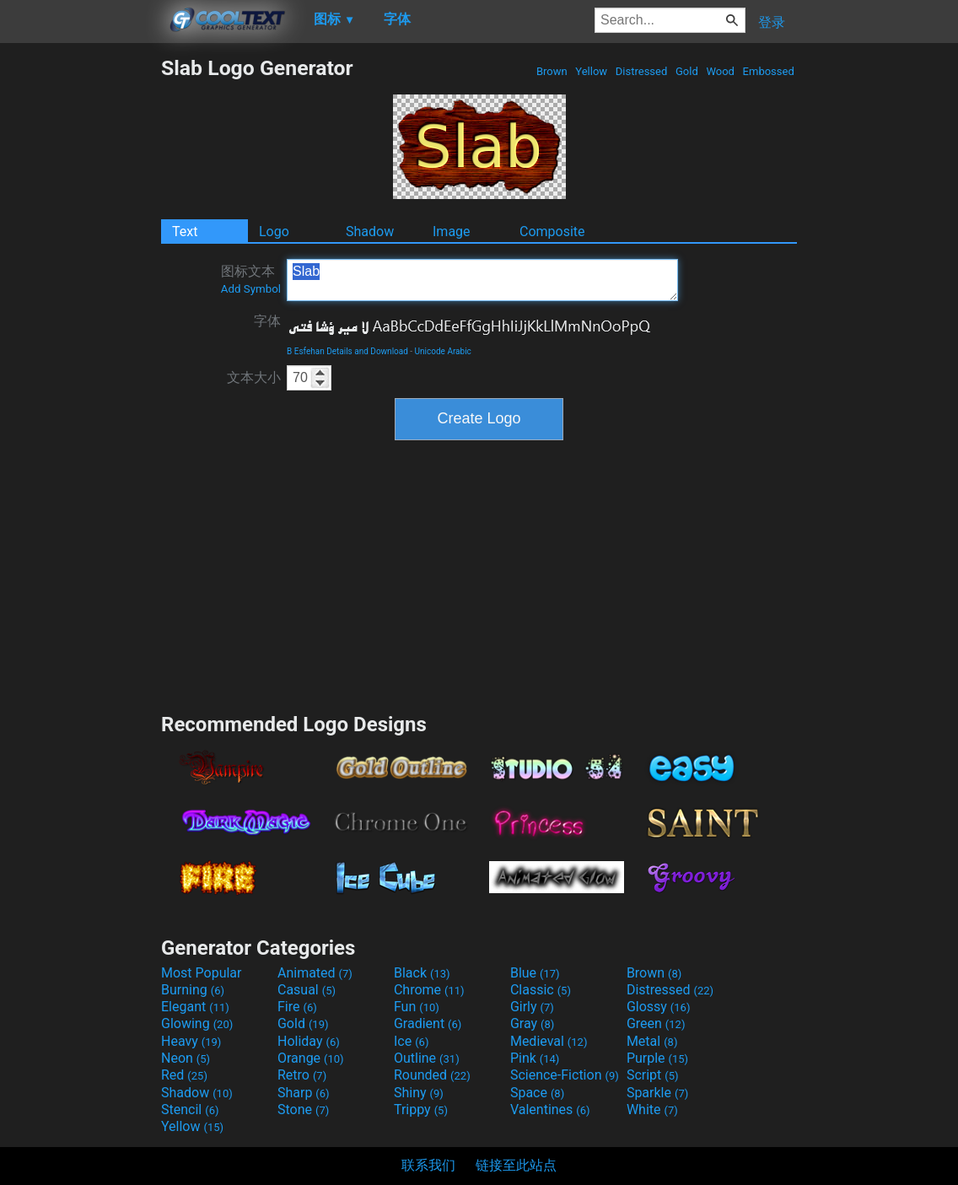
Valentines (550, 1110)
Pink (535, 1058)
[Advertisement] (80, 309)
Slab (482, 280)
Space (537, 1093)
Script (653, 1075)
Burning (192, 990)
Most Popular (201, 973)
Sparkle (657, 1093)
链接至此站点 (516, 1165)
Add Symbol (251, 289)
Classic (540, 990)
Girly (532, 1007)
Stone (303, 1110)
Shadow (370, 232)
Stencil (189, 1110)
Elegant (195, 1007)
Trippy (421, 1110)
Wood (720, 71)
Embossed (768, 71)
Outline (427, 1058)
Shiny (419, 1093)
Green (656, 1023)
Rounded (432, 1075)
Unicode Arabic (443, 351)
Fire (297, 1007)
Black (422, 973)
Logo (274, 232)
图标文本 (251, 279)
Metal (652, 1041)
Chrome (429, 990)
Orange (310, 1058)
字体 (267, 321)
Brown (552, 71)
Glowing (197, 1023)
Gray (532, 1023)
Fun (416, 1007)
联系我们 (428, 1165)
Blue (535, 973)
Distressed (641, 71)
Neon (185, 1058)
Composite (552, 232)
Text (184, 232)
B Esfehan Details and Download (347, 351)
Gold (687, 71)
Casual (306, 990)
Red (184, 1075)
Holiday (308, 1041)
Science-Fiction (564, 1075)
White (652, 1110)
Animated (315, 973)
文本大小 (254, 377)
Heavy (191, 1041)
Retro (301, 1075)
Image (452, 232)
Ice (411, 1041)
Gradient (427, 1023)
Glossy (659, 1007)
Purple (657, 1058)
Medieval (549, 1041)
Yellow (591, 71)
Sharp (303, 1093)
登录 (771, 22)
